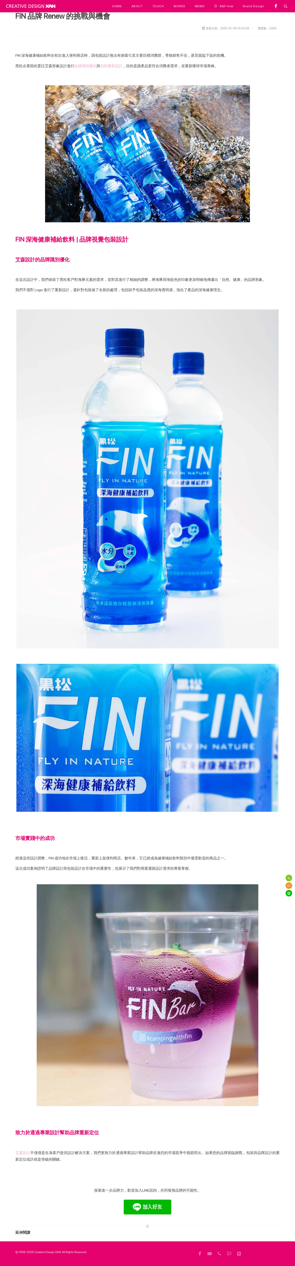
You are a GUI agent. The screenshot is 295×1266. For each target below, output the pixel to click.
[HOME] (117, 6)
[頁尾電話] (219, 1254)
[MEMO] (199, 6)
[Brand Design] (253, 6)
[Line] (289, 893)
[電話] (289, 878)
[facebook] (276, 6)
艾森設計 (22, 1153)
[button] (285, 6)
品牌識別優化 (85, 66)
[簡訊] (289, 885)
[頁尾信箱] (209, 1254)
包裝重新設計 (111, 66)
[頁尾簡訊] (229, 1254)
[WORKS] (179, 6)
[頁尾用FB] (200, 1254)
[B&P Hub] (224, 6)
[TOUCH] (158, 6)
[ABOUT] (137, 6)
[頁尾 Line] (239, 1254)
